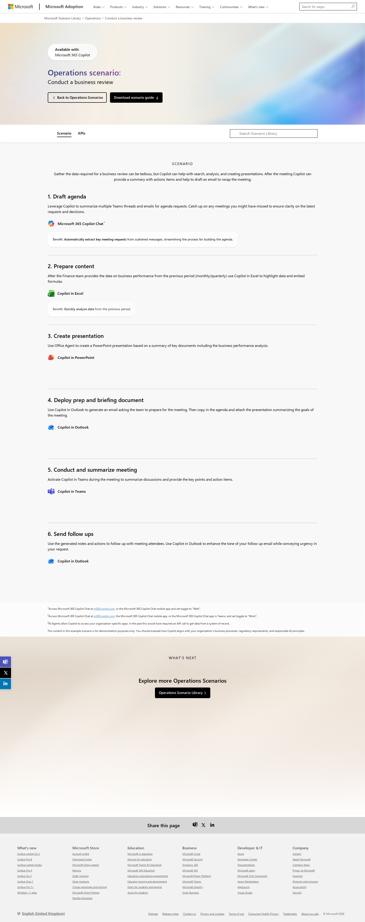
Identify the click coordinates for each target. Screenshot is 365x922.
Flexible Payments (82, 898)
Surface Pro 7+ (25, 887)
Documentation (246, 865)
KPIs (81, 133)
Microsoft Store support (85, 865)
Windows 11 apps (27, 892)
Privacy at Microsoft (304, 870)
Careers (297, 854)
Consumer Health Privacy (263, 914)
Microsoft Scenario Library (62, 18)
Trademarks (290, 914)
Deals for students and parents (145, 887)
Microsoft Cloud (191, 854)
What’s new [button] (258, 7)
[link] (6, 662)
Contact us (189, 914)
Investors (298, 876)
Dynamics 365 (190, 865)
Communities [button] (231, 7)
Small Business (190, 892)
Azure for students (138, 892)
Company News (301, 865)
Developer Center (247, 859)
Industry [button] (140, 7)
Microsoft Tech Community (252, 876)
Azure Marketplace (248, 881)
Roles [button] (99, 7)
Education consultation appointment (148, 876)
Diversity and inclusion (305, 881)
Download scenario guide (134, 97)
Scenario (64, 133)
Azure (240, 854)
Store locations (80, 881)
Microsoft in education (140, 854)
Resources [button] (185, 7)
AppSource (243, 887)
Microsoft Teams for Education (145, 865)
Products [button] (119, 7)
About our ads (310, 914)
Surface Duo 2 (25, 881)
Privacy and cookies (212, 914)
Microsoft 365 (190, 870)
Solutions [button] (162, 7)
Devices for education (140, 859)
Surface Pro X (24, 870)
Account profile (80, 854)
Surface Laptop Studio (29, 865)
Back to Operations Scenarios (80, 97)
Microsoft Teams (191, 881)
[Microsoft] (20, 6)
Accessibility (299, 887)
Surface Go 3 (24, 876)
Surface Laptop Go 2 (28, 854)
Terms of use (236, 914)
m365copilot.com (104, 608)
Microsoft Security (192, 859)
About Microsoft (302, 859)
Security (297, 892)
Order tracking (80, 876)
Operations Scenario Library (181, 692)
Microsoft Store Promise (85, 892)
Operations (93, 18)
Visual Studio (244, 892)
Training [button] (207, 7)
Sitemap (153, 914)
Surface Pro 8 (24, 859)
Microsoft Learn (246, 870)
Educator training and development (147, 881)
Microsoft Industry (192, 887)
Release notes (170, 914)
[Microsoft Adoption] (64, 6)
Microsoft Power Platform (196, 876)
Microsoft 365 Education (141, 870)
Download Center (82, 859)
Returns (76, 870)
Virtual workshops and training (89, 887)
